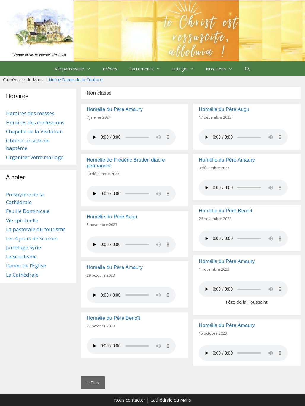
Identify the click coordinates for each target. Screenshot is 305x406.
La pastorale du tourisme (36, 229)
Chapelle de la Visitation (34, 131)
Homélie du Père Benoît (225, 211)
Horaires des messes (30, 113)
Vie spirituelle (22, 220)
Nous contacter (129, 400)
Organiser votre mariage (34, 157)
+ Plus (93, 382)
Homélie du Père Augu (224, 109)
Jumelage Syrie (23, 247)
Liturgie (186, 68)
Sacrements (147, 68)
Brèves (110, 69)
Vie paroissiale (76, 68)
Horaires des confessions (35, 122)
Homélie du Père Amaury (115, 109)
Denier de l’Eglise (26, 265)
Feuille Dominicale (28, 211)
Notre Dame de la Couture (76, 79)
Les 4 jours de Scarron (32, 238)
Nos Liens (222, 68)
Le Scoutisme (21, 256)
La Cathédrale (22, 274)
